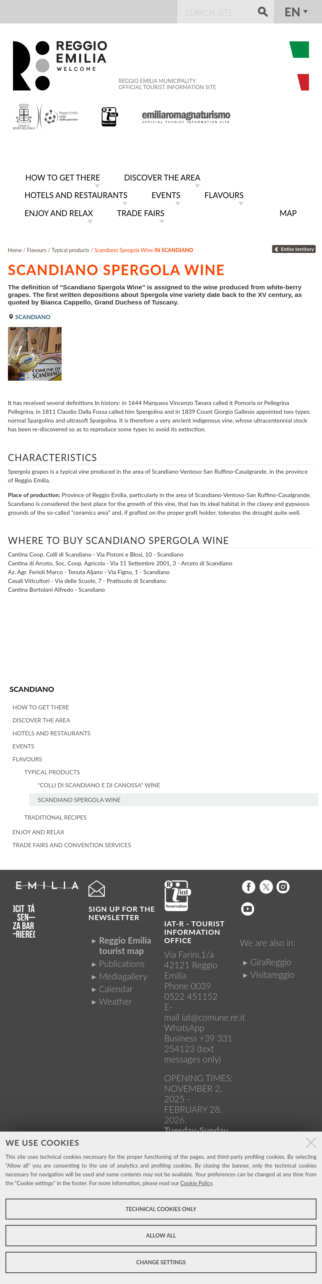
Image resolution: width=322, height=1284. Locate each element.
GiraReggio (270, 959)
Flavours (37, 248)
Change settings (161, 1262)
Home (15, 248)
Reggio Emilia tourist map (125, 942)
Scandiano (32, 686)
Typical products (70, 248)
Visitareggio (272, 971)
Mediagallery (123, 973)
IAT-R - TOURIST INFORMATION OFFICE (194, 929)
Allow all (161, 1235)
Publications (122, 960)
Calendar (116, 986)
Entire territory (294, 246)
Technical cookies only (160, 1209)
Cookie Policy (196, 1183)
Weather (115, 998)
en (293, 12)
